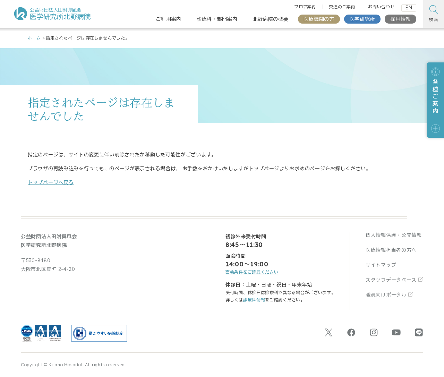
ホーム (34, 38)
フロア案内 (305, 6)
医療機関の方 (319, 19)
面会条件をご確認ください (251, 272)
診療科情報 (254, 299)
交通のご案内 (342, 6)
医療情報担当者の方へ (391, 250)
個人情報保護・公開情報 (394, 235)
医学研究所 (362, 19)
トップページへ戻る (51, 182)
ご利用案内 (168, 19)
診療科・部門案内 (217, 19)
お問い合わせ (381, 6)
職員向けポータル (386, 295)
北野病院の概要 (271, 19)
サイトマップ (381, 265)
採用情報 (400, 19)
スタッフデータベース (391, 280)
